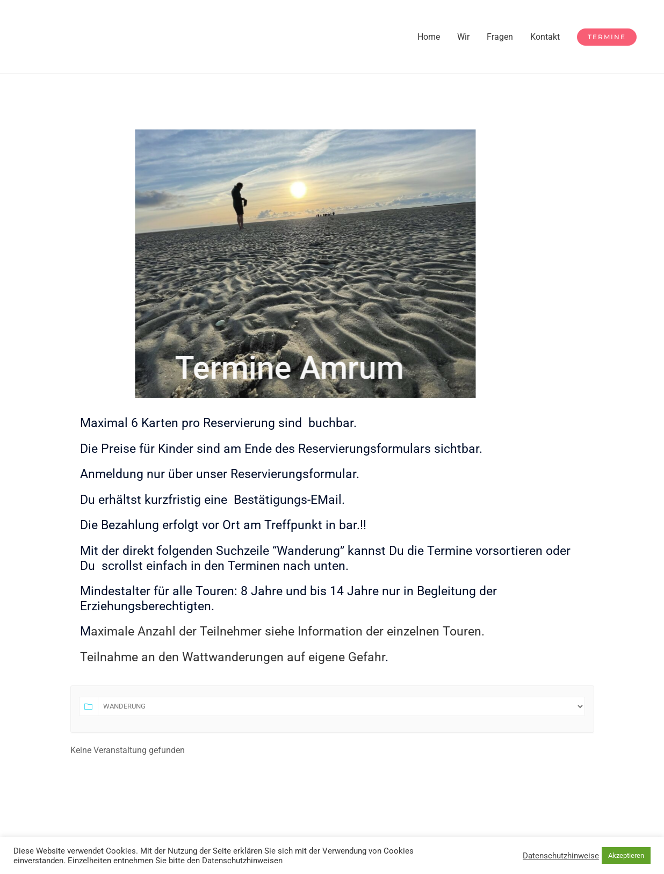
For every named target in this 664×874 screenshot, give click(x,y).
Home (428, 37)
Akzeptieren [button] (626, 855)
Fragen (500, 37)
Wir (463, 37)
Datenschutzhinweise (561, 856)
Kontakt (545, 37)
